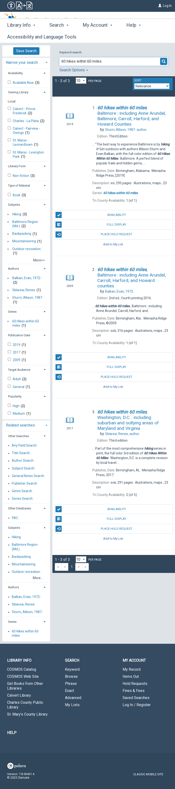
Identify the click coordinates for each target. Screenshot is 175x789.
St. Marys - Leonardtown (23, 142)
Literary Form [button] (17, 166)
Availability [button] (15, 73)
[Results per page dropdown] (81, 81)
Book (17, 195)
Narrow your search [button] (22, 62)
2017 (17, 352)
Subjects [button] (14, 204)
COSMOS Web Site (23, 676)
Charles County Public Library (25, 704)
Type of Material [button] (19, 185)
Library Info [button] (21, 36)
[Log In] (160, 6)
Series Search (22, 499)
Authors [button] (13, 268)
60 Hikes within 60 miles (25, 323)
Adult (17, 379)
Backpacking (21, 234)
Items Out (131, 676)
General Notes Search (28, 476)
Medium (19, 413)
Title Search (21, 453)
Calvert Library (19, 695)
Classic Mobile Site (148, 774)
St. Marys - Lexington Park (28, 154)
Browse (71, 676)
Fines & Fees (134, 690)
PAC (15, 518)
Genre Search (22, 491)
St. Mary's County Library (27, 714)
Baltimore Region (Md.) (25, 224)
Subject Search (23, 468)
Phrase (71, 683)
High (16, 406)
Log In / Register (137, 705)
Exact (69, 690)
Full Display (90, 225)
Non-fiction (21, 176)
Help (12, 732)
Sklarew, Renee (23, 290)
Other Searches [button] (18, 436)
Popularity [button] (14, 396)
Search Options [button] (74, 70)
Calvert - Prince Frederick (24, 111)
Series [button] (12, 311)
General (19, 387)
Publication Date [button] (19, 335)
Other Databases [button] (19, 508)
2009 (17, 360)
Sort (137, 80)
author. (126, 130)
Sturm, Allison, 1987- (27, 297)
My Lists (72, 705)
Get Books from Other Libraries (25, 686)
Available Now (23, 83)
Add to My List (113, 244)
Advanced (73, 697)
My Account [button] (97, 36)
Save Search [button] (26, 51)
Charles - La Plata (26, 121)
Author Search (23, 461)
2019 (17, 345)
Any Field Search (24, 445)
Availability (90, 215)
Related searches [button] (20, 425)
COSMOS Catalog (21, 669)
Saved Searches (136, 697)
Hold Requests (135, 683)
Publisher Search (24, 483)
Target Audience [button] (19, 369)
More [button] (135, 37)
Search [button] (58, 36)
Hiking (16, 214)
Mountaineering (24, 241)
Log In (167, 6)
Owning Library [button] (18, 92)
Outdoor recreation (26, 249)
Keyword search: (71, 52)
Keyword (72, 669)
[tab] (26, 62)
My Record (132, 669)
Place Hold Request (93, 234)
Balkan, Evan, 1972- (26, 278)
